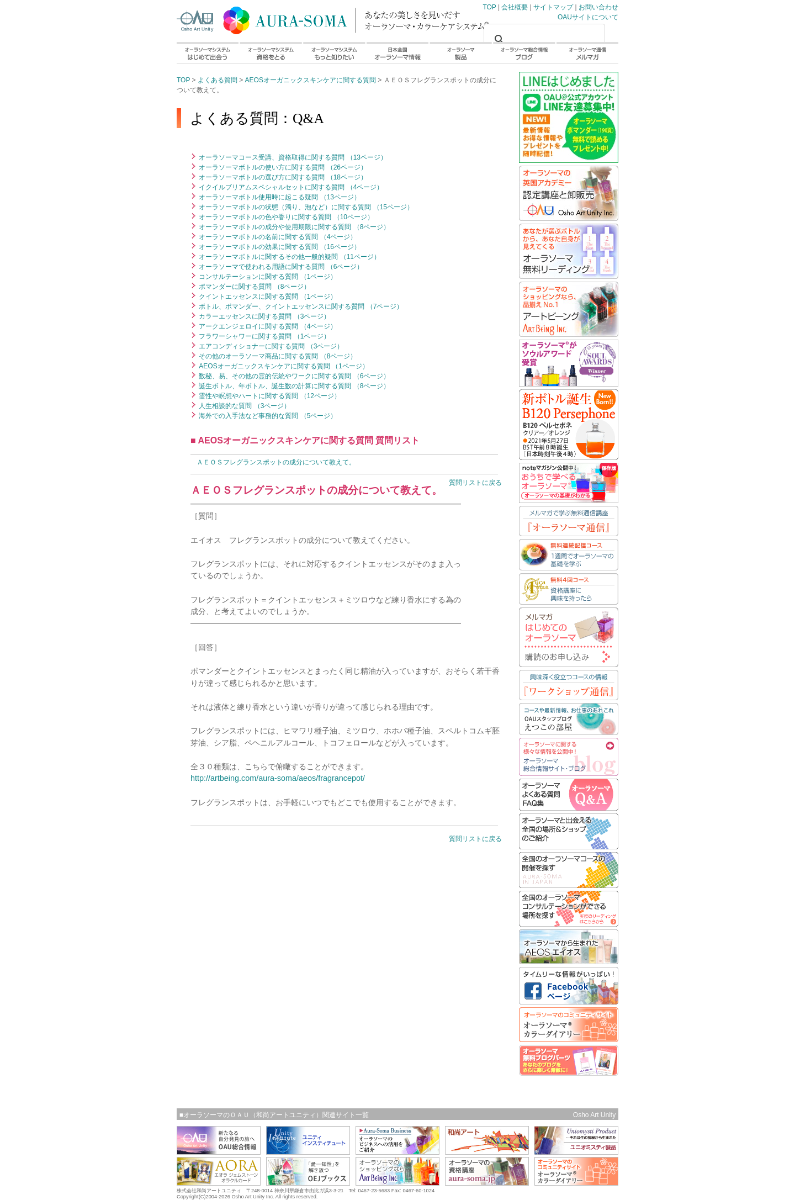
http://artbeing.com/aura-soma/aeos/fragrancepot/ (277, 778)
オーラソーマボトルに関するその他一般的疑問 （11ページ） (288, 257)
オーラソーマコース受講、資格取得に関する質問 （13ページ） (292, 157)
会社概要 (514, 7)
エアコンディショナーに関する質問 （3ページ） (270, 346)
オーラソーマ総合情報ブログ (524, 53)
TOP (287, 18)
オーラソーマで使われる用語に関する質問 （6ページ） (280, 267)
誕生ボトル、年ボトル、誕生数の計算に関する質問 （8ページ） (293, 386)
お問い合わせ (598, 7)
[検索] (542, 39)
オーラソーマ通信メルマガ (587, 53)
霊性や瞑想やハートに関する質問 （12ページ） (269, 396)
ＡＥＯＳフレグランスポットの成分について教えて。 (276, 462)
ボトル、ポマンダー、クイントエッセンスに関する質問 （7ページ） (300, 306)
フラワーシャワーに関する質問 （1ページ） (263, 336)
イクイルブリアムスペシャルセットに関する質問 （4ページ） (290, 187)
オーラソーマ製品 (460, 53)
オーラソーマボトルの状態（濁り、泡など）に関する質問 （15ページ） (305, 207)
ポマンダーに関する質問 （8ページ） (253, 286)
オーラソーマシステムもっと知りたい (333, 53)
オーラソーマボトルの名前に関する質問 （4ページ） (277, 237)
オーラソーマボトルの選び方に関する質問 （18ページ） (282, 177)
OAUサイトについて (588, 17)
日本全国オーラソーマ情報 (397, 53)
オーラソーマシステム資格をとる (270, 53)
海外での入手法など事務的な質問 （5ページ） (267, 416)
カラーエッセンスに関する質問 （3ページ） (263, 316)
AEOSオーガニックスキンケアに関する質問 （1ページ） (283, 366)
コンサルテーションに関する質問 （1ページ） (267, 277)
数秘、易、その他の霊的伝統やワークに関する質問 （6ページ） (293, 376)
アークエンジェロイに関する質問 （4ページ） (267, 326)
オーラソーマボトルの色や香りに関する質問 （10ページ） (285, 217)
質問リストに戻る (475, 483)
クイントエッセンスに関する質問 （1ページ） (267, 296)
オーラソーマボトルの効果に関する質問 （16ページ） (279, 247)
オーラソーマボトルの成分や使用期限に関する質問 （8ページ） (293, 227)
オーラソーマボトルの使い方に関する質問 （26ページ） (282, 167)
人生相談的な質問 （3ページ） (243, 406)
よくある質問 (217, 80)
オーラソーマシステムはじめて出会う (208, 53)
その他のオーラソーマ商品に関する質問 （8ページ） (277, 356)
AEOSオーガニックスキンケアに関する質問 (310, 80)
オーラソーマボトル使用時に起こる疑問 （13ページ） (279, 197)
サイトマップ (553, 7)
